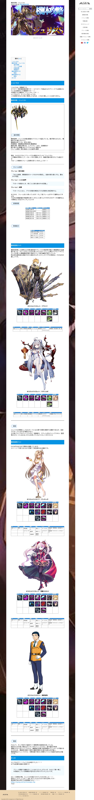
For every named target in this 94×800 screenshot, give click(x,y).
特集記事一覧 (53, 792)
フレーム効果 (18, 66)
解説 (15, 73)
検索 (91, 8)
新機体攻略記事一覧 (33, 792)
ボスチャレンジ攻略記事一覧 (64, 792)
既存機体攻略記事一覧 (45, 794)
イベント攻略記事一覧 (43, 792)
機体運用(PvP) (16, 71)
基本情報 (16, 65)
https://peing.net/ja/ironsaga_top (23, 782)
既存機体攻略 (24, 4)
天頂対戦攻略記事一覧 (22, 794)
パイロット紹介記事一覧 (23, 795)
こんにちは (15, 61)
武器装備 (16, 68)
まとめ (14, 78)
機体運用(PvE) (16, 74)
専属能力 (16, 70)
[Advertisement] (37, 48)
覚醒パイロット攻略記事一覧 (58, 794)
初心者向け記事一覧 (22, 792)
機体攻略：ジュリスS (18, 63)
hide (19, 58)
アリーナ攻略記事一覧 (34, 794)
